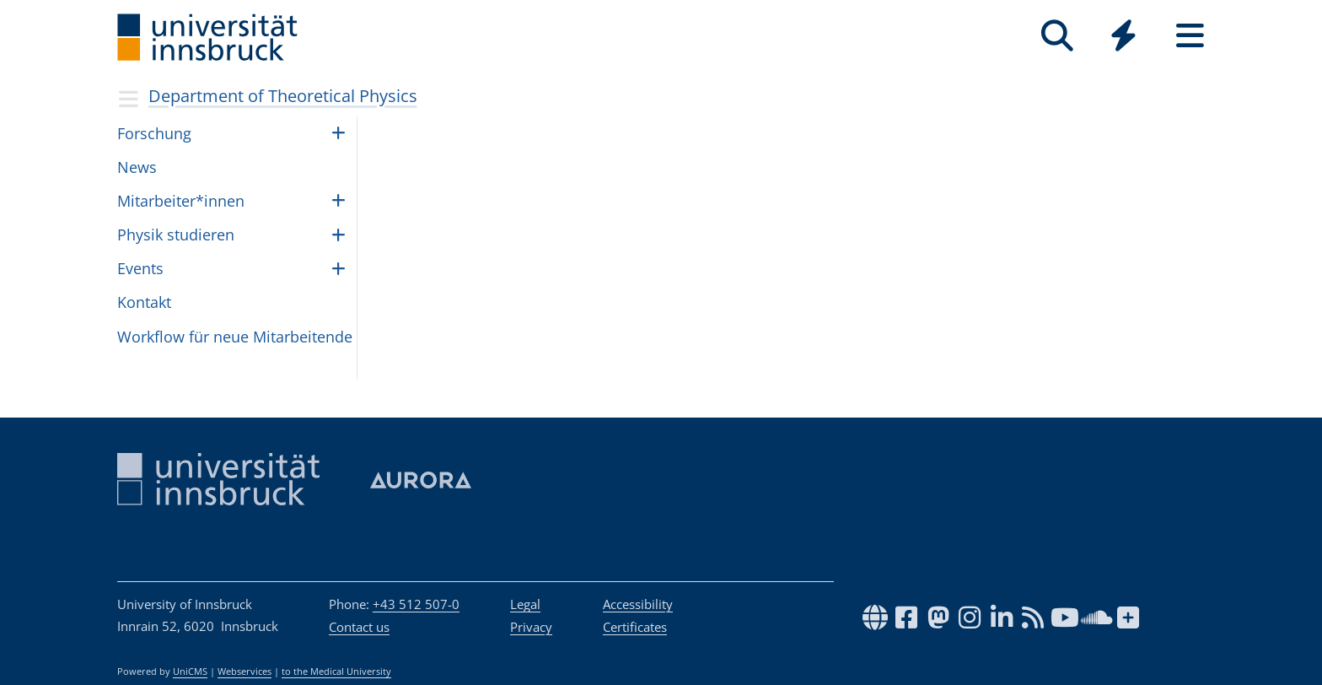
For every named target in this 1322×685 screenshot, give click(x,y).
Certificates (635, 626)
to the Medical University (336, 671)
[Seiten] (1190, 36)
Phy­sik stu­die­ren (175, 234)
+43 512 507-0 (416, 604)
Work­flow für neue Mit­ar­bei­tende (234, 336)
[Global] (1123, 37)
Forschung (154, 133)
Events (140, 268)
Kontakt (144, 302)
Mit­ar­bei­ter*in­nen (181, 201)
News (137, 167)
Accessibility (638, 604)
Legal (525, 604)
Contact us (359, 626)
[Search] (1057, 36)
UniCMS (190, 671)
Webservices (244, 671)
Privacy (531, 626)
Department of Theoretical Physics (282, 95)
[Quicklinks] (1123, 36)
